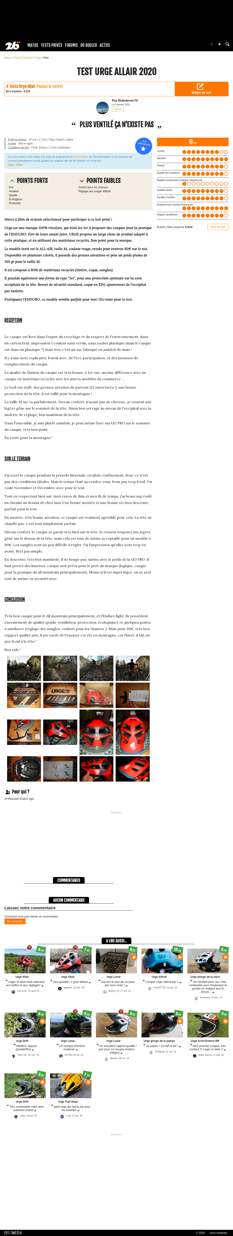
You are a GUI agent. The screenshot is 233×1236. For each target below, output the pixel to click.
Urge (38, 57)
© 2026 (200, 1232)
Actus (105, 45)
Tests (17, 57)
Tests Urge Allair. (22, 86)
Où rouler (88, 45)
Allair (46, 57)
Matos (32, 45)
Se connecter (15, 921)
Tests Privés (51, 45)
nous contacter (218, 1232)
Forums (71, 45)
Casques (28, 57)
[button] (219, 44)
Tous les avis (218, 226)
